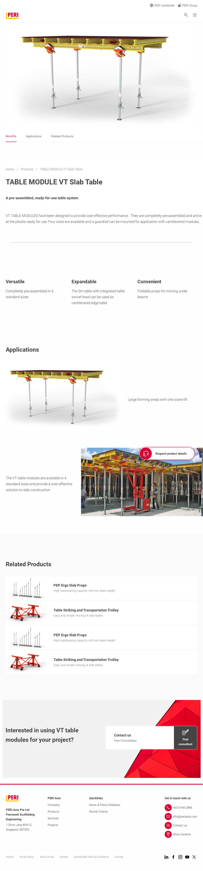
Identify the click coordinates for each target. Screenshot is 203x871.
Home (10, 169)
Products (27, 169)
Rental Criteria (98, 813)
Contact (64, 858)
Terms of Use (47, 858)
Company (54, 806)
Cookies (119, 858)
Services (53, 819)
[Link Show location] (181, 835)
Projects (53, 826)
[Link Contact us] (181, 826)
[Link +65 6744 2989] (181, 808)
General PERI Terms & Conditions (91, 858)
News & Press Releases (104, 806)
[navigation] (151, 738)
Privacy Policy (27, 858)
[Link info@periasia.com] (181, 817)
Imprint (10, 858)
